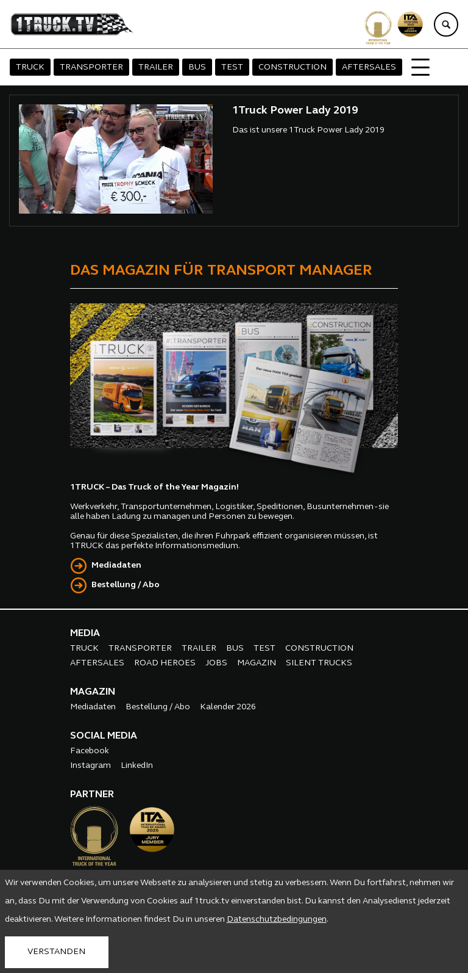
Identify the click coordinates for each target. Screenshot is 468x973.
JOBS (216, 663)
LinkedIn (137, 765)
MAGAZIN (256, 663)
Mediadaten (116, 565)
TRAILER (155, 67)
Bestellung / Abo (125, 585)
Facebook (89, 751)
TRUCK (30, 67)
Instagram (90, 765)
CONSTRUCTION (292, 67)
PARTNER (92, 795)
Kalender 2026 (228, 707)
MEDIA (85, 633)
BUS (197, 67)
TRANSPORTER (91, 67)
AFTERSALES (369, 67)
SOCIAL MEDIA (103, 736)
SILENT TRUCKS (319, 663)
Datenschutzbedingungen (277, 919)
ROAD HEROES (165, 663)
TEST (232, 67)
